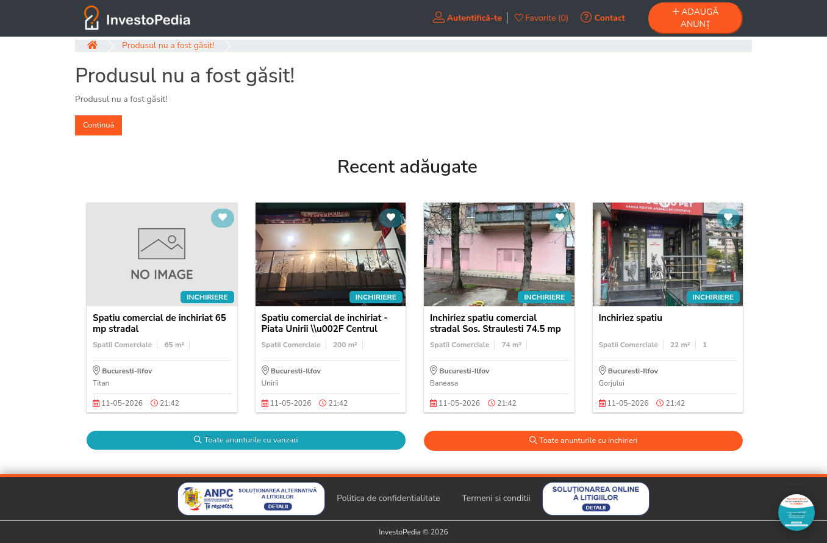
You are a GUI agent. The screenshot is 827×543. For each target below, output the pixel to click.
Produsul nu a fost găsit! (168, 45)
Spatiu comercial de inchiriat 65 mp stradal (159, 323)
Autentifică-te (467, 18)
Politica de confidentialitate (388, 498)
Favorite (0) (542, 18)
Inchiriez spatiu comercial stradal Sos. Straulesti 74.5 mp (495, 323)
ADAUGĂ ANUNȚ (696, 18)
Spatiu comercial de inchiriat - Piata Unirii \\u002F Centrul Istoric (325, 329)
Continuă (98, 125)
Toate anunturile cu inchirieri (583, 440)
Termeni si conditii (496, 498)
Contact (603, 18)
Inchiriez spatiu (630, 318)
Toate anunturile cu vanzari (246, 439)
